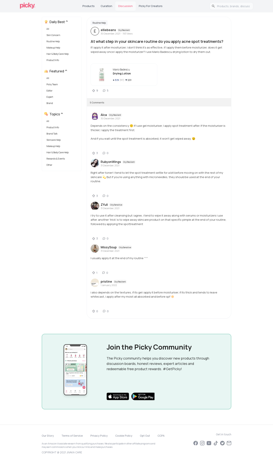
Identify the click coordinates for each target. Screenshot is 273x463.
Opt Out (145, 435)
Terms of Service (72, 435)
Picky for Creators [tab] (150, 6)
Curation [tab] (106, 6)
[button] (62, 30)
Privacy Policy (99, 435)
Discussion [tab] (125, 6)
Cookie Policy (123, 435)
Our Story (48, 435)
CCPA (161, 435)
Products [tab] (88, 6)
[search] (233, 6)
